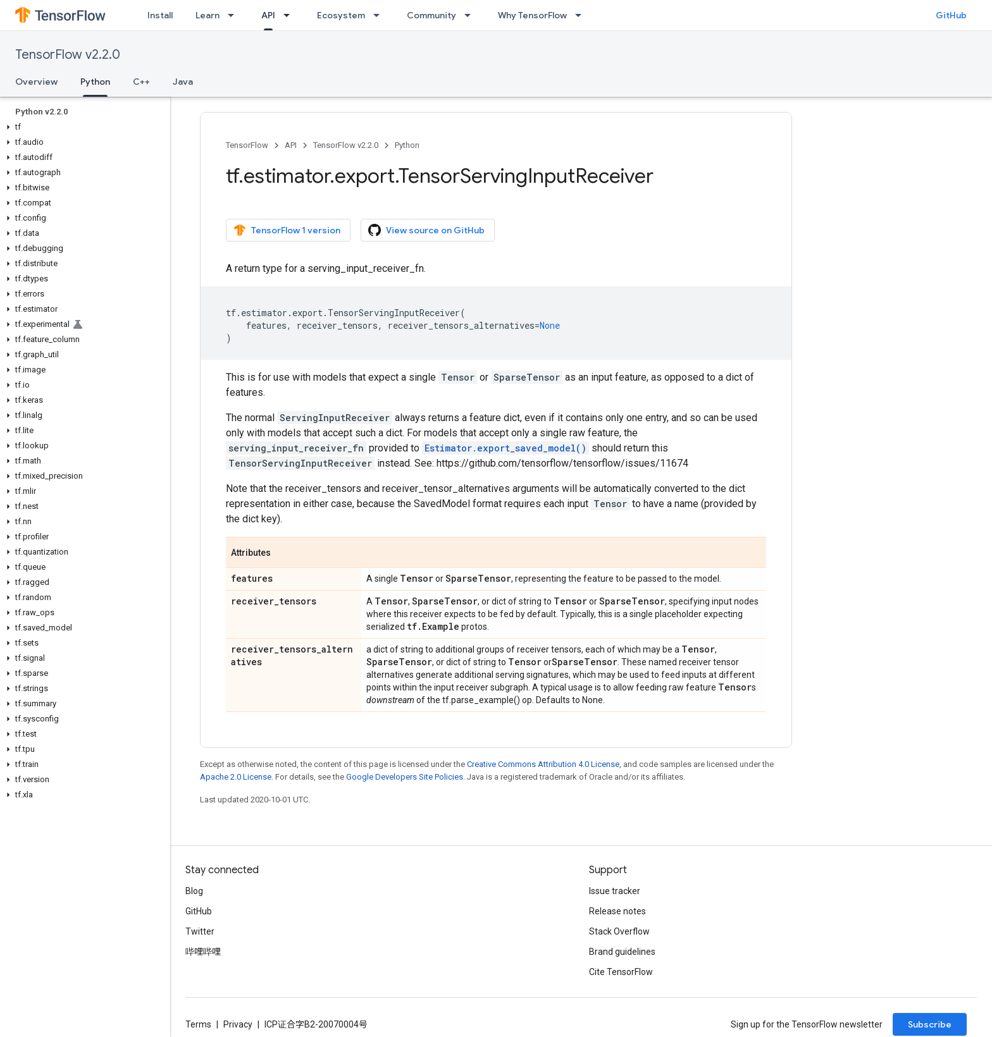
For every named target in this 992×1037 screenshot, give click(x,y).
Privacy (237, 1024)
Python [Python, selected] (95, 81)
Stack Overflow (619, 931)
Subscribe (930, 1024)
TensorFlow (247, 145)
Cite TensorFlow (621, 972)
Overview (36, 81)
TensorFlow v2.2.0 (67, 55)
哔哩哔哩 (203, 952)
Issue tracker (614, 891)
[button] (82, 127)
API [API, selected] (268, 15)
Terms (198, 1024)
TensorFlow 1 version (286, 230)
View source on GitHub (426, 230)
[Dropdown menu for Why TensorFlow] (582, 15)
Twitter (199, 931)
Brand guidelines (622, 952)
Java (183, 81)
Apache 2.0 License (235, 777)
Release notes (617, 911)
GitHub (951, 15)
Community (431, 15)
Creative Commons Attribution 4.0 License (543, 764)
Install (160, 15)
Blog (194, 891)
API (291, 145)
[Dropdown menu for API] (290, 15)
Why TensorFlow (532, 15)
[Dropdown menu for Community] (471, 15)
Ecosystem (341, 15)
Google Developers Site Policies (404, 777)
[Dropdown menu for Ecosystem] (380, 15)
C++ (141, 81)
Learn (207, 15)
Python (407, 145)
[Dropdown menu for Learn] (235, 15)
